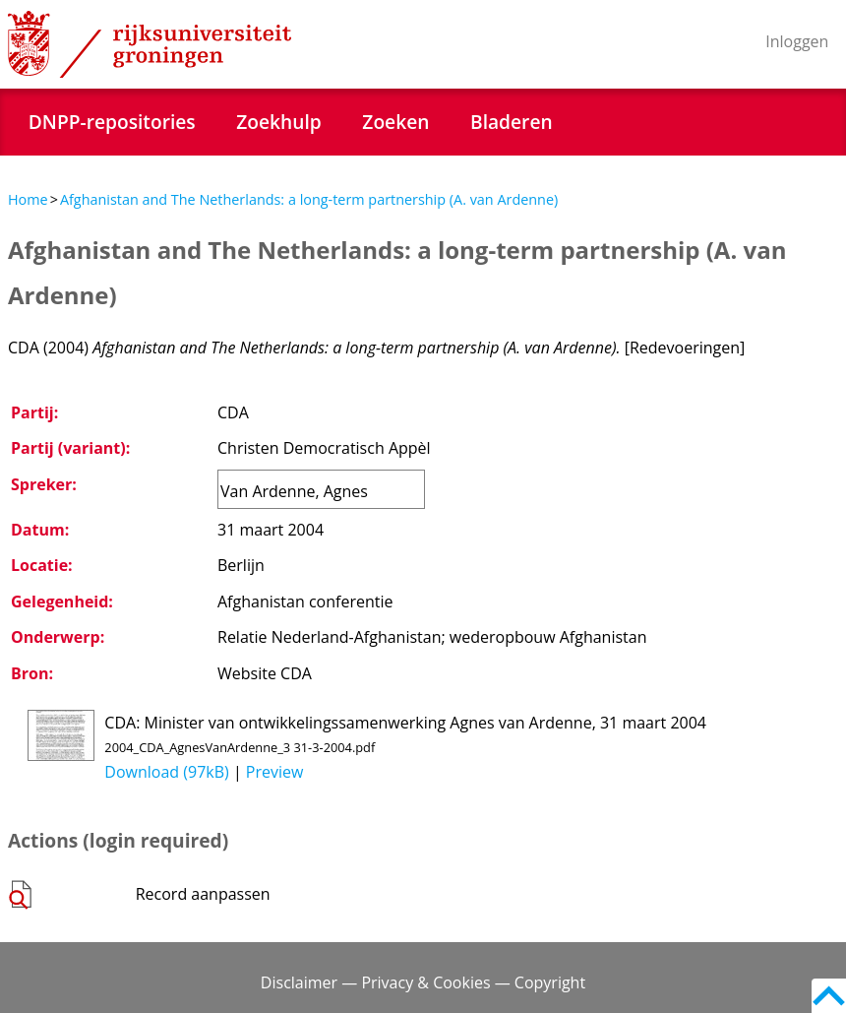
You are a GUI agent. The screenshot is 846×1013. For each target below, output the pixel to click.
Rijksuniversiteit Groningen (149, 44)
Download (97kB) (166, 772)
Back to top (829, 996)
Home (28, 199)
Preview (275, 772)
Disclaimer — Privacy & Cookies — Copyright (423, 982)
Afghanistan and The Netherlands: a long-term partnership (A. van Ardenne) (309, 199)
